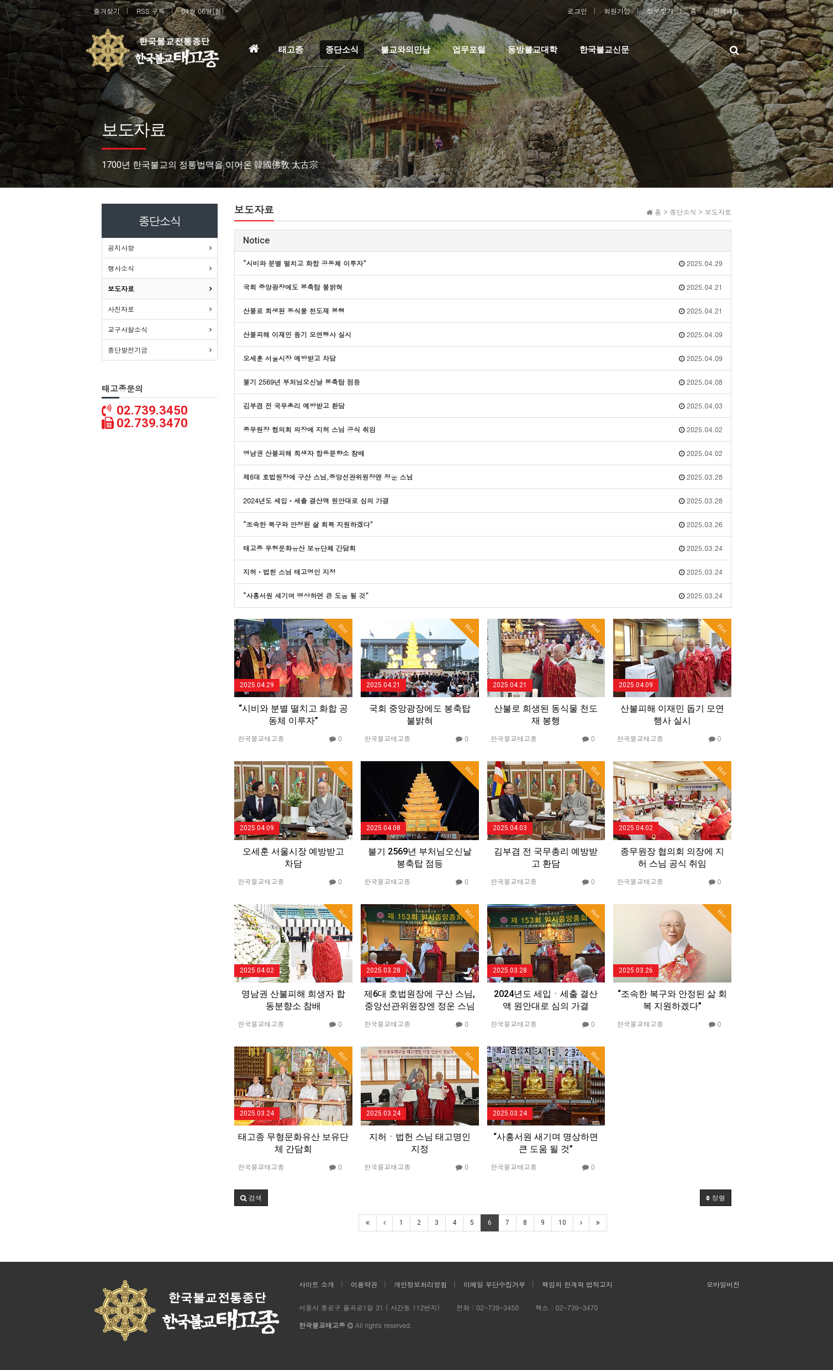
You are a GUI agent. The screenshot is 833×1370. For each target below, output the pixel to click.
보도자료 (121, 288)
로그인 (577, 10)
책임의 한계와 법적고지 (577, 1284)
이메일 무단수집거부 (494, 1284)
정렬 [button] (715, 1197)
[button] (251, 1198)
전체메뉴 (726, 10)
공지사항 (121, 247)
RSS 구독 (150, 10)
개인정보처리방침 (420, 1284)
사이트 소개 (316, 1284)
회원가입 (617, 10)
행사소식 (121, 268)
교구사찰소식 (127, 329)
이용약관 (364, 1284)
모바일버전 (723, 1284)
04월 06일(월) (202, 10)
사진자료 (121, 309)
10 (562, 1222)
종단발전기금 (127, 349)
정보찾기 (660, 10)
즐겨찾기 (106, 10)
